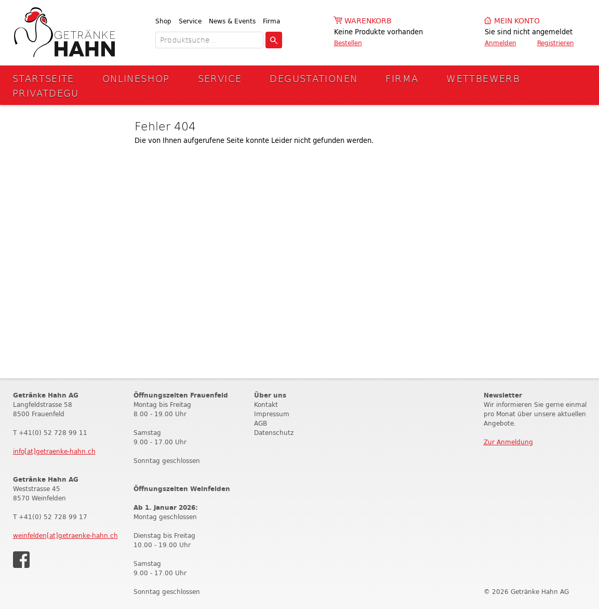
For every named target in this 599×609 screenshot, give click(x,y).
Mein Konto (517, 21)
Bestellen (348, 43)
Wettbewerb (483, 78)
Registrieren (555, 43)
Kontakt (266, 404)
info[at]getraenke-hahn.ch (54, 451)
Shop (163, 21)
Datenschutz (274, 433)
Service (190, 21)
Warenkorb (368, 21)
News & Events (232, 21)
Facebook (21, 559)
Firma (271, 21)
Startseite (43, 78)
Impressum (271, 414)
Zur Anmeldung (508, 442)
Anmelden (500, 43)
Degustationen (313, 78)
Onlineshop (136, 78)
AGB (260, 423)
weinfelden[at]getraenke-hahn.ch (65, 535)
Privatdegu (45, 92)
